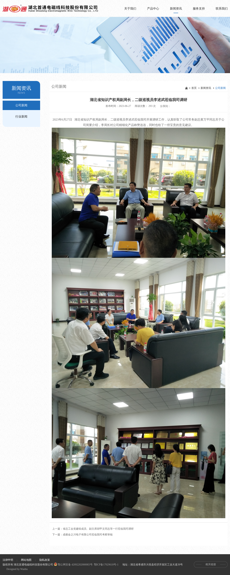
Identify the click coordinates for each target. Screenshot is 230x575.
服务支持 (199, 8)
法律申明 (8, 560)
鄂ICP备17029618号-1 (106, 564)
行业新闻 (21, 116)
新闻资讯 (176, 11)
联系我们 (222, 8)
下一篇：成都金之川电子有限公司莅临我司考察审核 (82, 534)
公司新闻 (21, 105)
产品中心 (153, 8)
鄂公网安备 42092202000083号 (73, 564)
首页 (194, 88)
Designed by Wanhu (17, 569)
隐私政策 (44, 560)
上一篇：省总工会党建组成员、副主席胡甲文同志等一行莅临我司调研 (93, 528)
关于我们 (130, 8)
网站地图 (26, 560)
